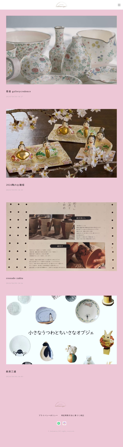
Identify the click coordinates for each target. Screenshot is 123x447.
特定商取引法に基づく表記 (72, 415)
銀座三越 (11, 371)
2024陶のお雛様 (15, 185)
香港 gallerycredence (18, 91)
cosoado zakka (14, 278)
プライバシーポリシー (48, 415)
